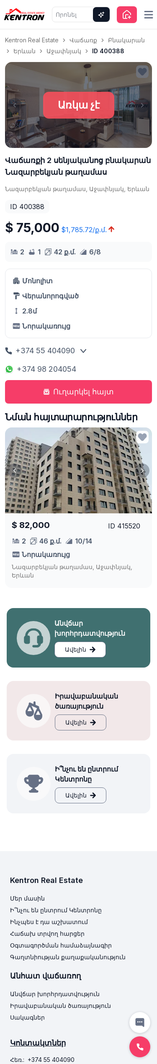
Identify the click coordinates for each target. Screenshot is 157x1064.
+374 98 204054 (40, 369)
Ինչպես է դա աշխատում (49, 921)
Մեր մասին (27, 898)
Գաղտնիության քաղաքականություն (68, 956)
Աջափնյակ (63, 50)
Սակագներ (27, 1017)
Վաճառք (83, 40)
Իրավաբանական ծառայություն (60, 1005)
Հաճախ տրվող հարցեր (47, 933)
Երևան (24, 50)
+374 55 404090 (40, 350)
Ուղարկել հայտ (78, 391)
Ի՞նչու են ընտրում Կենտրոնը (56, 910)
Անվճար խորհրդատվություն (55, 993)
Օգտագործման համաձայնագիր (61, 945)
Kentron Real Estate (32, 40)
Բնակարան (126, 40)
